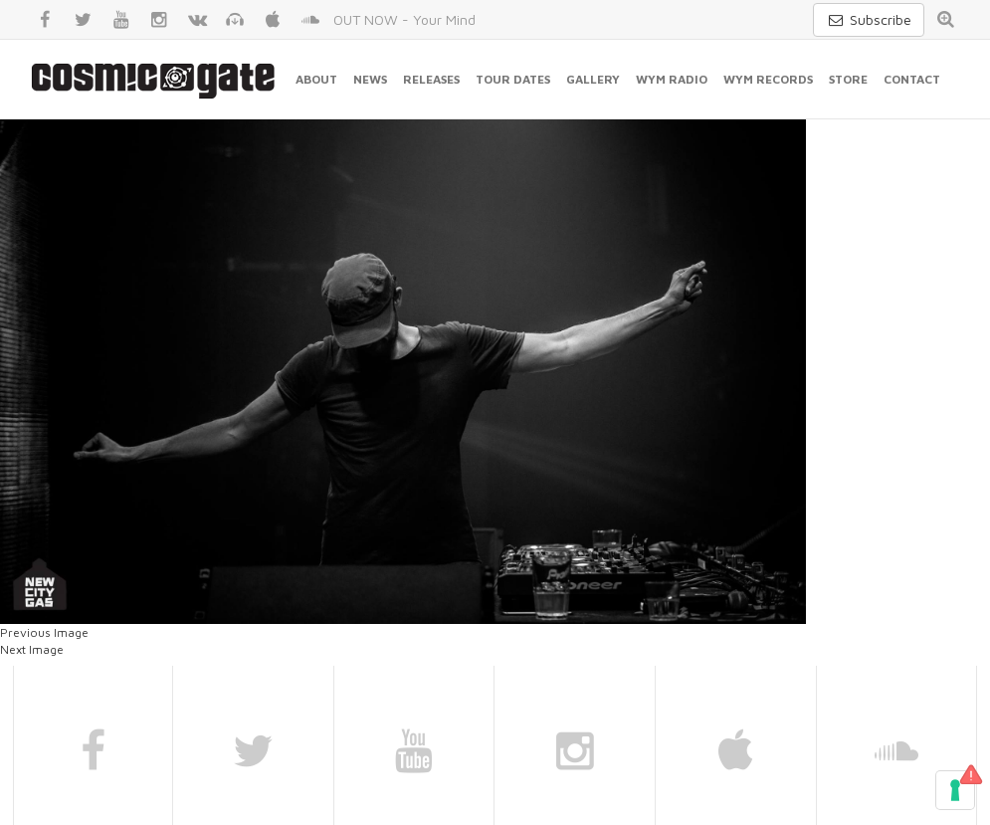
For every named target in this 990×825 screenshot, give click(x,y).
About (316, 79)
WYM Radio (671, 79)
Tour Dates (513, 79)
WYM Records (768, 79)
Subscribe (868, 19)
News (370, 79)
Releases (431, 79)
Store (848, 79)
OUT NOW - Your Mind (404, 19)
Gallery (593, 79)
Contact (912, 79)
